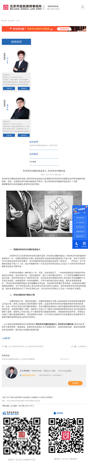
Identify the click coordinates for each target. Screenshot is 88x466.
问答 (5, 20)
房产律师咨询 (80, 222)
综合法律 (11, 20)
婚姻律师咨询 (80, 236)
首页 (4, 397)
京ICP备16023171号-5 (26, 406)
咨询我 (75, 383)
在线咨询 (24, 88)
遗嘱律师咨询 (80, 231)
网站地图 (5, 406)
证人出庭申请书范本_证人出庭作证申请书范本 (26, 346)
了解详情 (9, 88)
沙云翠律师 (25, 371)
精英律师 (18, 397)
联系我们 (49, 397)
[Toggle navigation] (82, 7)
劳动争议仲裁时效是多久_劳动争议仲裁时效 (18, 359)
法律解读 (34, 397)
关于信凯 (10, 397)
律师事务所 (7, 184)
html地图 (13, 406)
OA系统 (42, 397)
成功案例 (26, 397)
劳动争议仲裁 (54, 181)
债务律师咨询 (80, 227)
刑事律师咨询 (80, 218)
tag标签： (7, 338)
